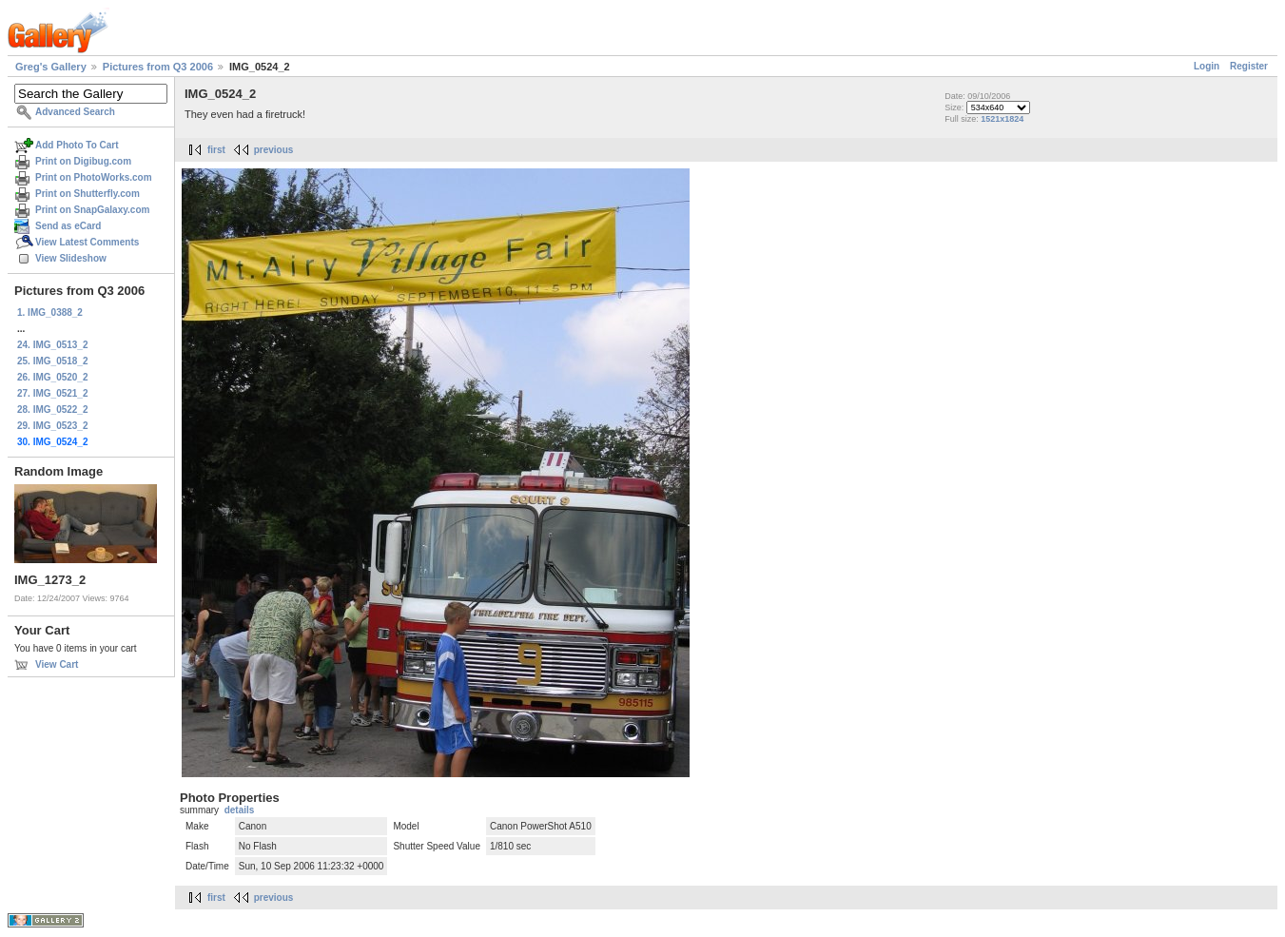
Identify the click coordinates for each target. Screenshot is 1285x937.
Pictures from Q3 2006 (158, 66)
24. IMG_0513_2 (52, 345)
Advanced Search (75, 112)
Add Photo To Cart (77, 145)
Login (1206, 66)
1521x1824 (1002, 119)
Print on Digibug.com (83, 161)
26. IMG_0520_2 (52, 377)
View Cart (56, 664)
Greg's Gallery (51, 66)
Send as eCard (68, 226)
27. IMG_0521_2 (52, 393)
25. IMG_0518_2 (52, 361)
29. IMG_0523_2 (52, 425)
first (216, 150)
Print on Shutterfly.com (87, 193)
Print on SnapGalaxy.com (92, 210)
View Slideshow (71, 258)
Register (1249, 66)
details (239, 810)
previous (274, 150)
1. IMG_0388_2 (50, 312)
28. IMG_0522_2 (52, 409)
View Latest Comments (87, 242)
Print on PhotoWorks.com (93, 177)
